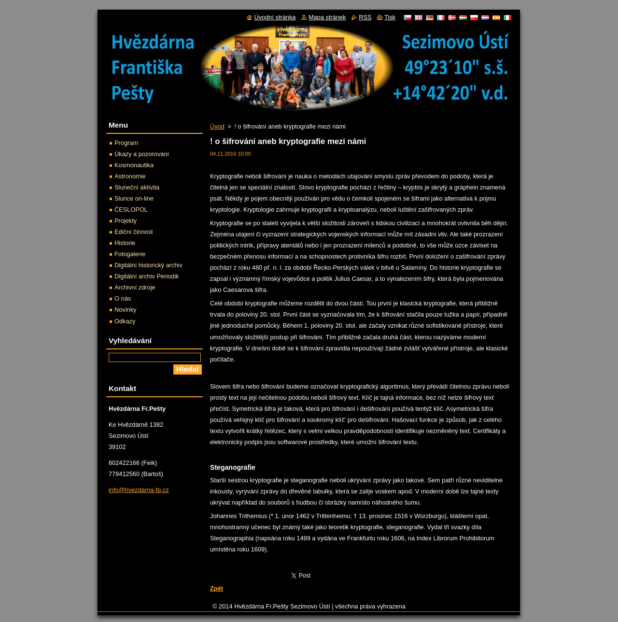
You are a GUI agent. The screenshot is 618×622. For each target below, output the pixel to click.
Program (126, 142)
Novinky (125, 309)
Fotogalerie (129, 254)
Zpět (216, 588)
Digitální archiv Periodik (146, 276)
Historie (124, 242)
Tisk (389, 17)
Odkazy (124, 321)
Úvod (217, 126)
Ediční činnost (133, 231)
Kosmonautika (134, 165)
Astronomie (130, 176)
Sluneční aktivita (136, 187)
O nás (122, 298)
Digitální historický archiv (148, 265)
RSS (365, 17)
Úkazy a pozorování (141, 154)
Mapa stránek (327, 17)
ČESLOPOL (131, 209)
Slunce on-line (134, 198)
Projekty (125, 220)
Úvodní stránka (274, 17)
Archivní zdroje (134, 287)
